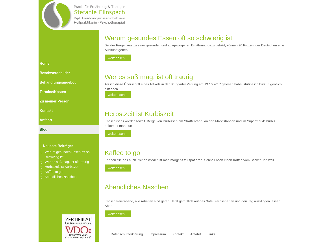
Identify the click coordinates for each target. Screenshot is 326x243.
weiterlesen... (117, 58)
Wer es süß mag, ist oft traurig (67, 162)
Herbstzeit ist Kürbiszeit (62, 166)
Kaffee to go (54, 172)
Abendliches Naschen (60, 177)
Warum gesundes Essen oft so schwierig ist (168, 38)
